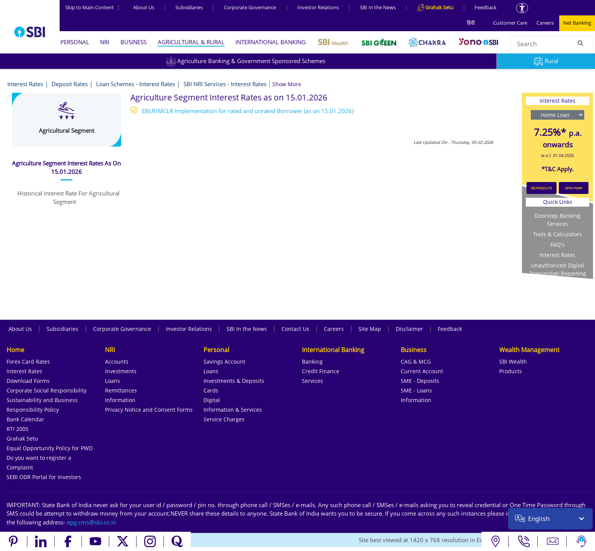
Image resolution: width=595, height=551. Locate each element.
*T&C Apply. (557, 169)
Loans (112, 380)
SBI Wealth (513, 361)
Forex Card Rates (28, 361)
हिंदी (471, 22)
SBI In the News (378, 7)
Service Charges (224, 419)
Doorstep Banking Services (557, 219)
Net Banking (577, 22)
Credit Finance (320, 371)
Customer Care (510, 22)
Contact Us (295, 328)
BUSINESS (133, 42)
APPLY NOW (573, 188)
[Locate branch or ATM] (495, 541)
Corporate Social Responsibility (47, 390)
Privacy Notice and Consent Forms (149, 409)
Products (510, 371)
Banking (312, 361)
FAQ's (557, 244)
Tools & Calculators (557, 234)
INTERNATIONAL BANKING (270, 42)
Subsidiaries (189, 7)
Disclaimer (409, 328)
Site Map (369, 328)
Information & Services (232, 409)
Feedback (486, 7)
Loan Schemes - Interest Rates (135, 84)
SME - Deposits (420, 380)
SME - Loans (416, 390)
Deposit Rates (70, 84)
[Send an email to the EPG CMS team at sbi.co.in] (92, 522)
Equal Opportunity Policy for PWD (50, 448)
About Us (143, 7)
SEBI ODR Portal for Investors (44, 477)
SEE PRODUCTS (541, 188)
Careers (545, 22)
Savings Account (224, 361)
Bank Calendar (25, 419)
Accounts (116, 361)
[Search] (580, 43)
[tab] (66, 167)
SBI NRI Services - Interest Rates (225, 84)
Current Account (422, 371)
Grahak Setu (22, 438)
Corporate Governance (250, 7)
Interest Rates (25, 84)
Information (120, 400)
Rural (545, 61)
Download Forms (28, 380)
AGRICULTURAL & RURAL (191, 42)
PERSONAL (74, 42)
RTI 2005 (17, 428)
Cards (210, 390)
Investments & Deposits (233, 380)
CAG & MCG (416, 361)
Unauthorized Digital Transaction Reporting (557, 269)
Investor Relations (318, 7)
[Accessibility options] (522, 8)
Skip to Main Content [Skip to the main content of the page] (92, 7)
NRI (104, 42)
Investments (121, 371)
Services (312, 380)
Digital (211, 400)
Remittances (121, 390)
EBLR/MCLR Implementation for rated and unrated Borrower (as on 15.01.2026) (247, 111)
